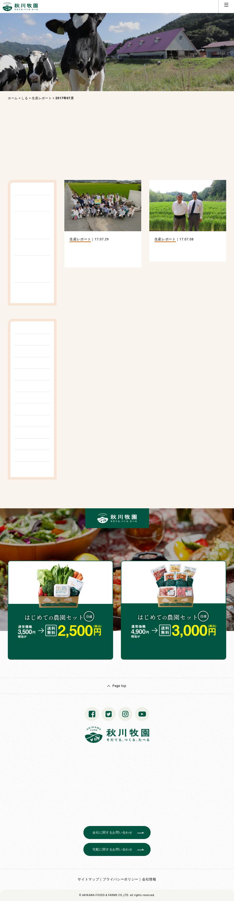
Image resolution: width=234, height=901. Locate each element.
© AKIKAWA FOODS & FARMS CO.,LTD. (104, 895)
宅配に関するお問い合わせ (112, 849)
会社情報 (149, 879)
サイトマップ (88, 879)
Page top (119, 686)
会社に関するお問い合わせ (112, 832)
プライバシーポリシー (120, 879)
